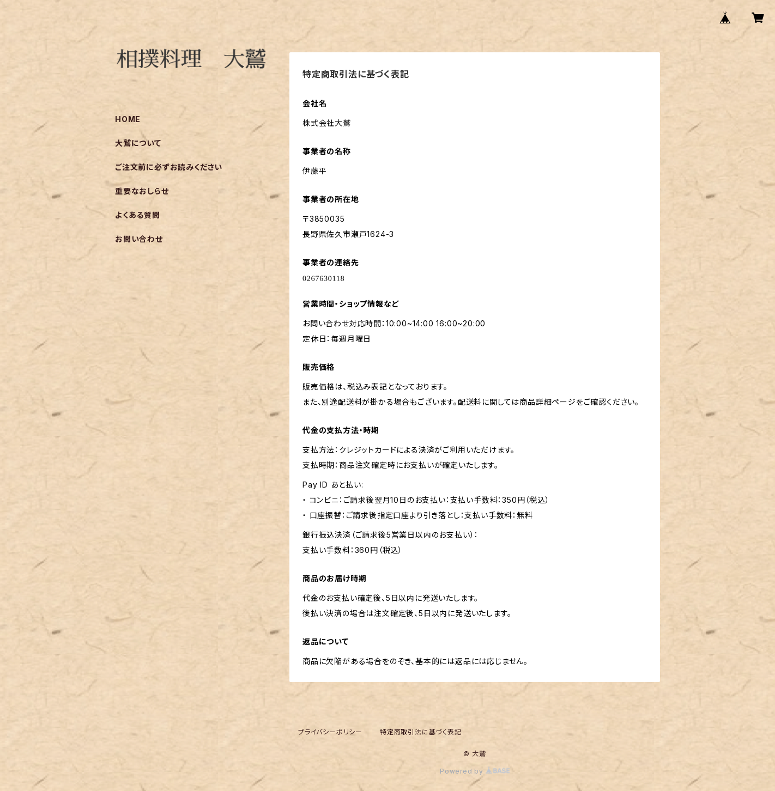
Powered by (475, 771)
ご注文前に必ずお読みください (168, 167)
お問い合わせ (139, 239)
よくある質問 (137, 215)
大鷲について (138, 143)
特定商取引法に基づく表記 (421, 732)
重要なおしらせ (142, 191)
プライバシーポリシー (330, 732)
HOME (128, 119)
